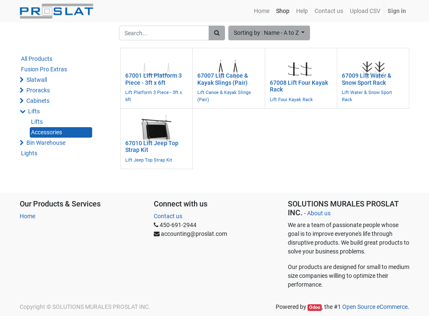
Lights (29, 153)
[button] (269, 33)
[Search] (217, 33)
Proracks (38, 90)
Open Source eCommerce (375, 306)
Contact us (168, 216)
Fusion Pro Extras (44, 69)
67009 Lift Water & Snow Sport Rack (366, 79)
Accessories (46, 132)
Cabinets (37, 100)
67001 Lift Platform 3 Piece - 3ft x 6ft (153, 79)
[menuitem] (262, 11)
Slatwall (36, 79)
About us (319, 213)
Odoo (314, 307)
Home (27, 216)
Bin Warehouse (45, 142)
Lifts (34, 111)
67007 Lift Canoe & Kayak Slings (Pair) (222, 79)
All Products (36, 58)
